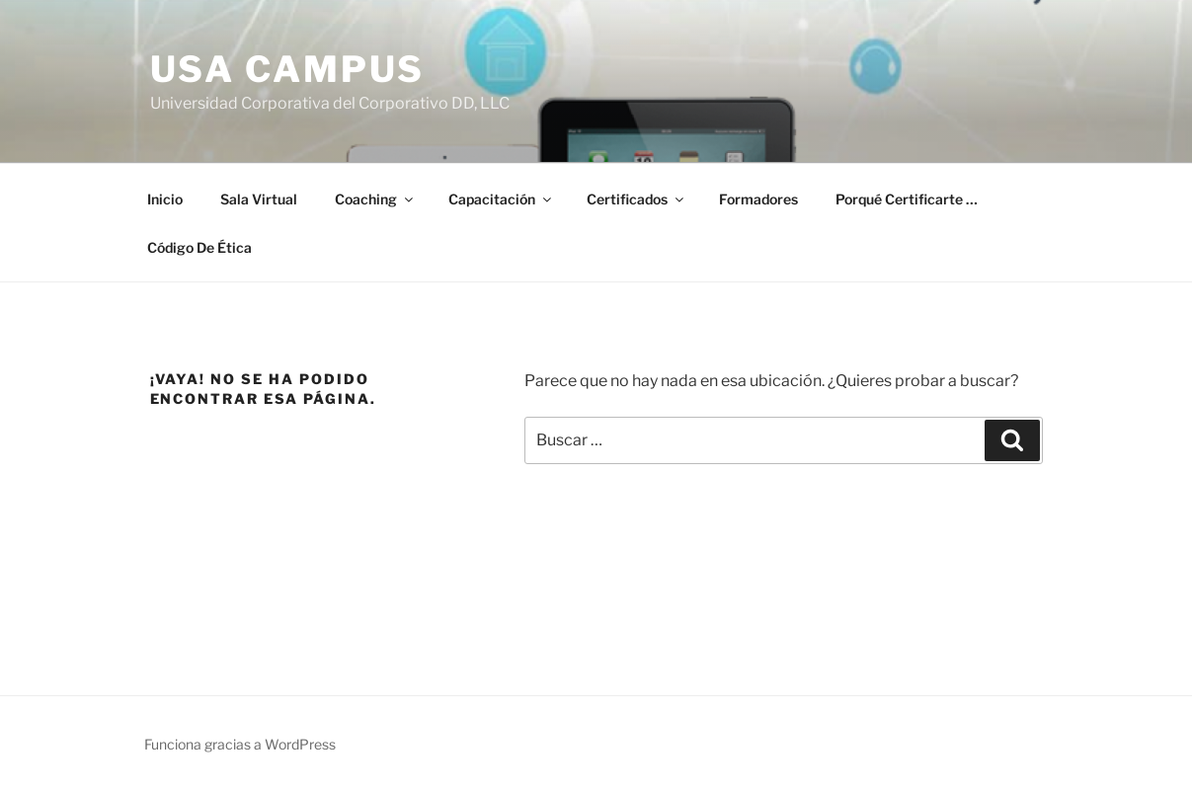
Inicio (165, 199)
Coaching (375, 199)
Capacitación (501, 199)
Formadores (758, 199)
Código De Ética (199, 247)
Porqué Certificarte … (906, 199)
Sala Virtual (258, 199)
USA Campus (288, 69)
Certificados (636, 199)
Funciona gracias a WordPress (240, 744)
